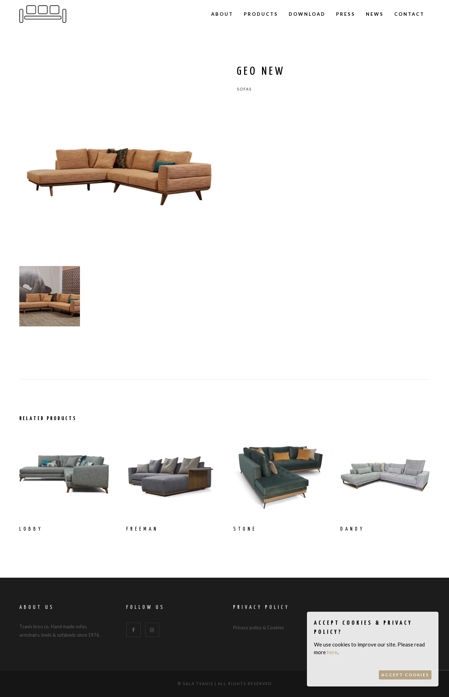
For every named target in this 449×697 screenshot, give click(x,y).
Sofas (244, 89)
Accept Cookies (405, 674)
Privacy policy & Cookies (258, 627)
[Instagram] (152, 630)
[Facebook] (133, 630)
